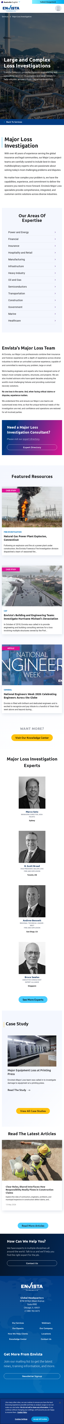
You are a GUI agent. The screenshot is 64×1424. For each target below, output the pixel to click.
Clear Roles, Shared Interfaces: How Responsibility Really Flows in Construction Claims (29, 1189)
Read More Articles (33, 1225)
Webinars (46, 1322)
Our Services (18, 1322)
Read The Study (17, 1090)
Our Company (46, 1328)
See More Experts (33, 999)
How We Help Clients (18, 1333)
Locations (46, 1333)
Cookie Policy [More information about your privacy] (22, 1412)
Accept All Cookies (40, 1419)
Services (5, 16)
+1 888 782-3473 (32, 1311)
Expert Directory (32, 447)
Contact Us (32, 1263)
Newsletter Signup (32, 1376)
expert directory (31, 438)
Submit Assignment (48, 2)
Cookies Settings (21, 1419)
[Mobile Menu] (58, 8)
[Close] (60, 1403)
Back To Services (14, 121)
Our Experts (18, 1328)
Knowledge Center (18, 1339)
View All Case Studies (33, 1111)
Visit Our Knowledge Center (32, 737)
